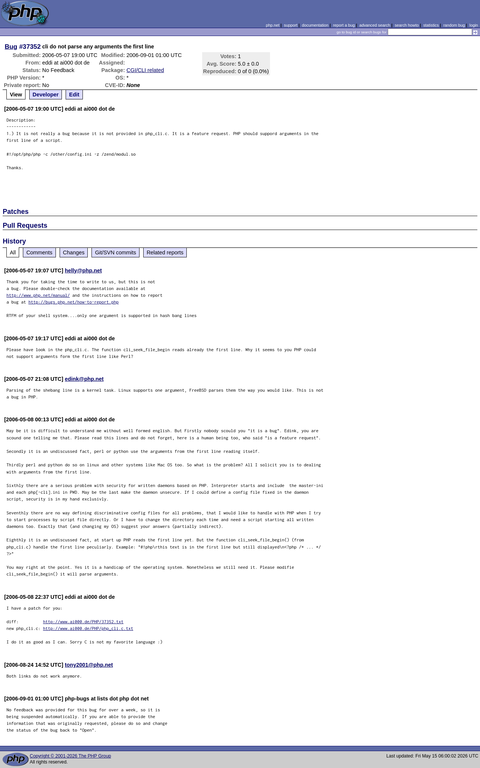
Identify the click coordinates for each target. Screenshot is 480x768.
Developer (46, 95)
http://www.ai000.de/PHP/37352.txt (83, 621)
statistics (431, 25)
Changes (74, 252)
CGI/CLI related (145, 70)
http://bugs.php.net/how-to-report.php (73, 301)
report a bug (344, 25)
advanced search (374, 25)
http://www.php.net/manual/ (38, 295)
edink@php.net (84, 379)
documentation (315, 25)
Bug (11, 46)
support (290, 25)
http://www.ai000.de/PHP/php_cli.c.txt (88, 628)
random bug (454, 25)
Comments (39, 252)
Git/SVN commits (115, 252)
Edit (74, 95)
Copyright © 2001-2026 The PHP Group (70, 756)
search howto (406, 25)
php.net (272, 25)
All (13, 252)
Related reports (165, 252)
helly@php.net (83, 271)
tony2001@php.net (89, 665)
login (474, 25)
